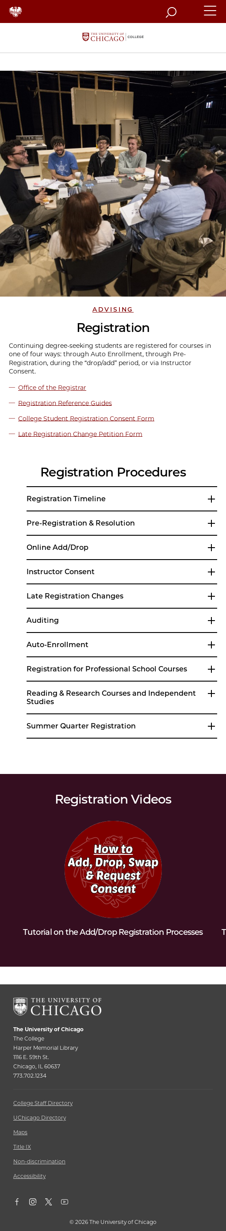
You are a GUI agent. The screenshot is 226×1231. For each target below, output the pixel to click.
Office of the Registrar (52, 388)
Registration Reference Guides (65, 403)
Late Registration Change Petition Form (80, 434)
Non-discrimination (39, 1161)
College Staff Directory (43, 1103)
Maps (20, 1132)
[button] (210, 14)
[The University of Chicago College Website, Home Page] (113, 37)
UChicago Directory (39, 1117)
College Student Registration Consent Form (86, 418)
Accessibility (29, 1176)
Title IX (22, 1146)
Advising (113, 309)
